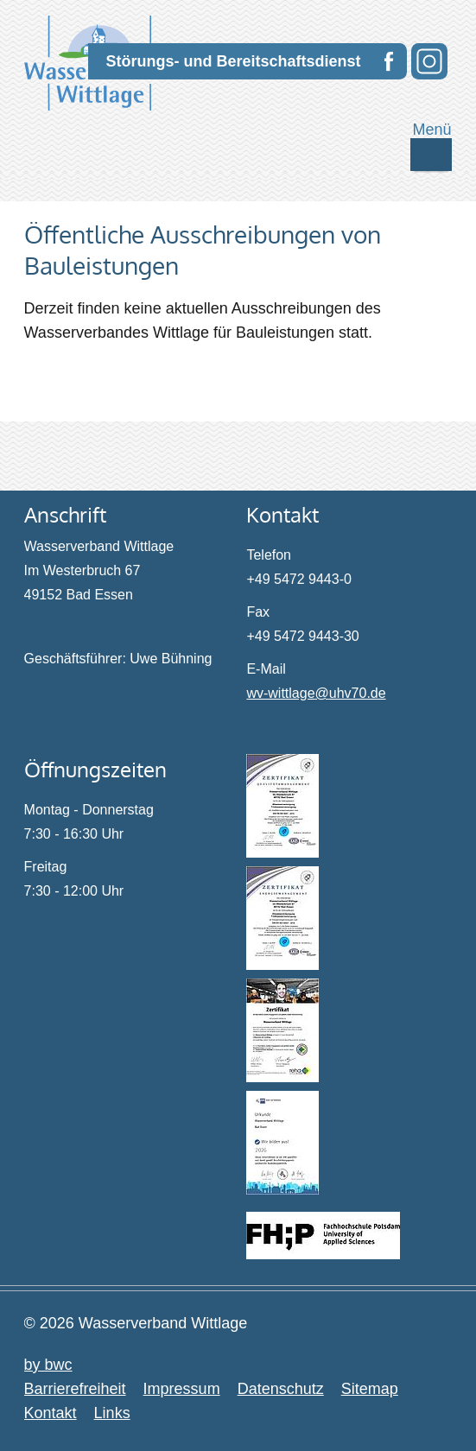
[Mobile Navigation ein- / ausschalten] (431, 154)
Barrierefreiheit (75, 1388)
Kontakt (50, 1413)
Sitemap (369, 1388)
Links (112, 1413)
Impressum (181, 1388)
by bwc (48, 1364)
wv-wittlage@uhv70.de (315, 693)
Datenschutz (281, 1388)
